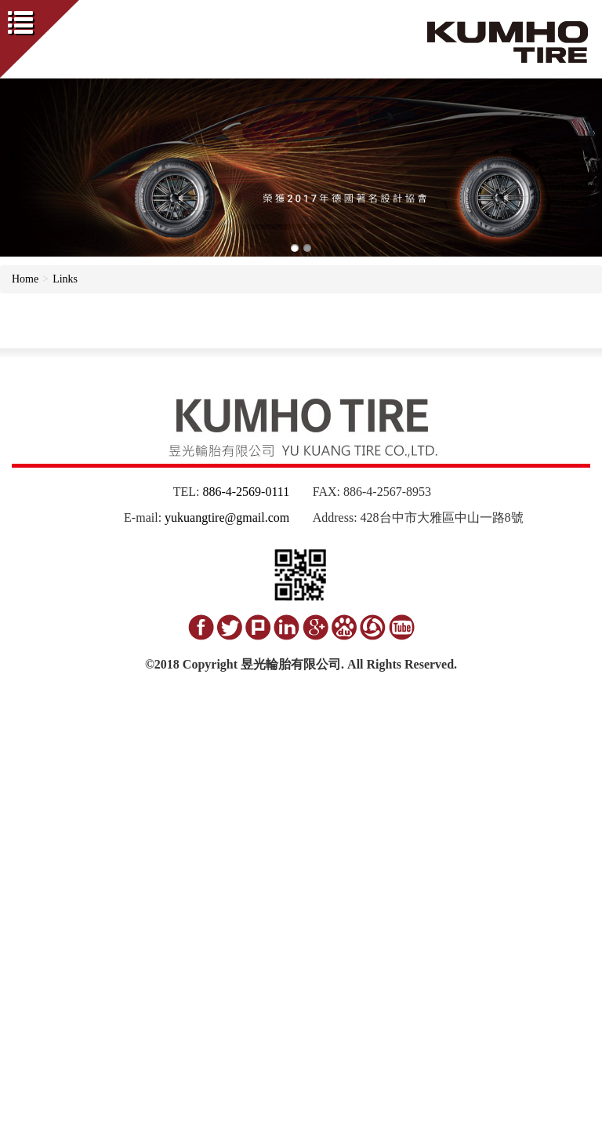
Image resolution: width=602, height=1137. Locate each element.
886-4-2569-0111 (245, 491)
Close (12, 721)
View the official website (115, 940)
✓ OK (365, 1129)
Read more (29, 940)
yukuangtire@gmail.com (227, 517)
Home (25, 279)
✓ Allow (19, 752)
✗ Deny (18, 768)
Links (65, 279)
